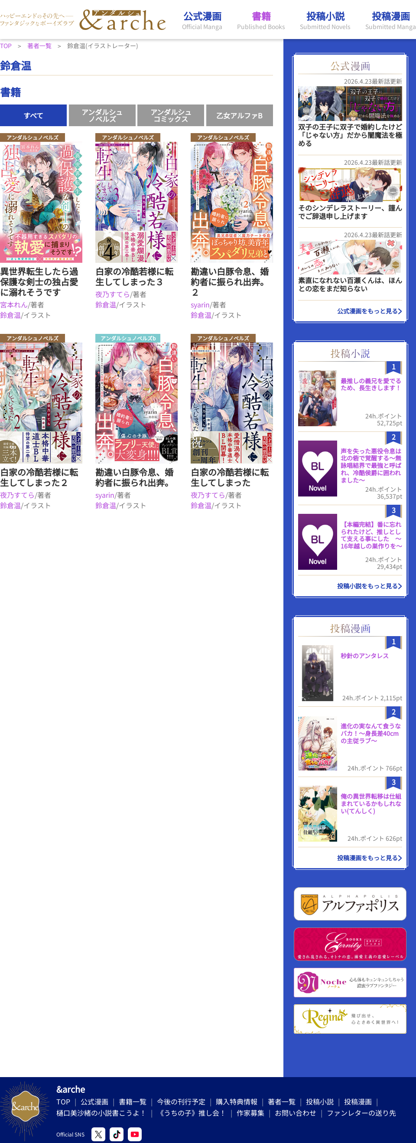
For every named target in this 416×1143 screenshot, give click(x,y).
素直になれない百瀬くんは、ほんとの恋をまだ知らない (350, 284)
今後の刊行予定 (181, 1101)
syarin (200, 304)
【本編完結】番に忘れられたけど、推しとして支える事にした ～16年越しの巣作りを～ (371, 535)
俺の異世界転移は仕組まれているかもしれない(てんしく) (371, 803)
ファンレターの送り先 (361, 1112)
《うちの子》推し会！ (191, 1112)
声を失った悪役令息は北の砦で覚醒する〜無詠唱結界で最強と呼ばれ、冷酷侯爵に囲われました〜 (371, 465)
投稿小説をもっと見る (367, 585)
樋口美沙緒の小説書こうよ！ (101, 1112)
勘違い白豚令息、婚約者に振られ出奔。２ (230, 281)
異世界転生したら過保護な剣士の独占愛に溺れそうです (39, 281)
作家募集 (250, 1112)
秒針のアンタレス (365, 655)
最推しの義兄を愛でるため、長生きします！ (371, 384)
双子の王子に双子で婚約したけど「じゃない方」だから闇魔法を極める (350, 134)
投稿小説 (320, 1101)
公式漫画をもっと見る (367, 310)
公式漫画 (94, 1101)
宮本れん (14, 304)
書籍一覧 (132, 1101)
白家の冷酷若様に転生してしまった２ (39, 477)
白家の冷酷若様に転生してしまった (230, 477)
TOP (63, 1101)
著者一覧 (282, 1101)
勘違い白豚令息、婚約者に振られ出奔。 (134, 477)
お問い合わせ (295, 1112)
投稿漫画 (358, 1101)
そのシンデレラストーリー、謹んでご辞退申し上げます (350, 211)
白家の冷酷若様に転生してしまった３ (134, 276)
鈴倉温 (10, 315)
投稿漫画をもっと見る (367, 857)
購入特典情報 (236, 1101)
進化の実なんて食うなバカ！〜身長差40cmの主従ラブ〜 (371, 733)
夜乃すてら (112, 294)
